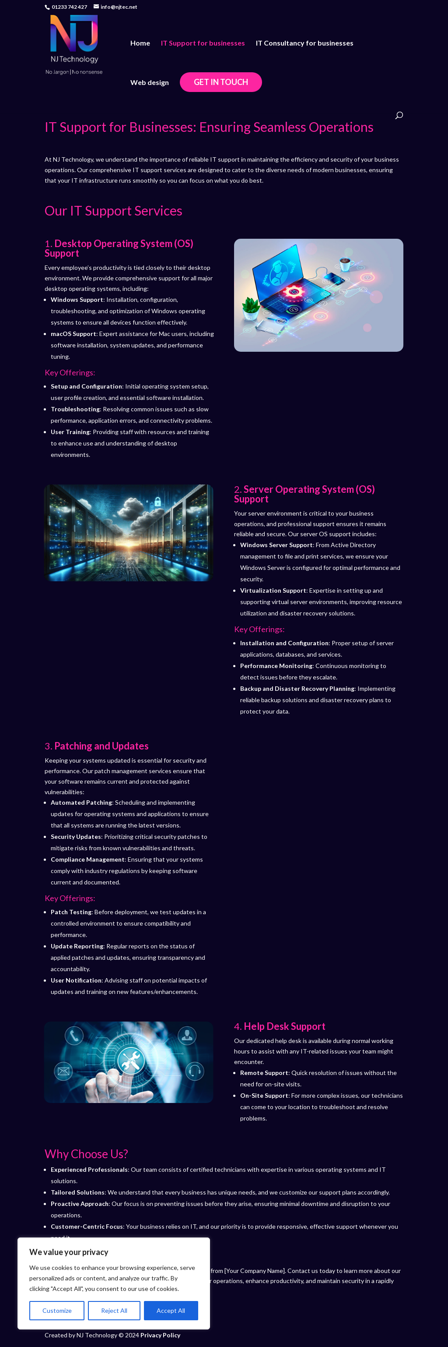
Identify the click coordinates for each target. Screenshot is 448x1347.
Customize (57, 1310)
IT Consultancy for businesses (305, 43)
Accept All (171, 1310)
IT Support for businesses (203, 43)
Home (140, 43)
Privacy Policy (160, 1335)
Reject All (114, 1310)
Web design (149, 82)
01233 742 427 (69, 7)
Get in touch (221, 82)
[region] (114, 1283)
